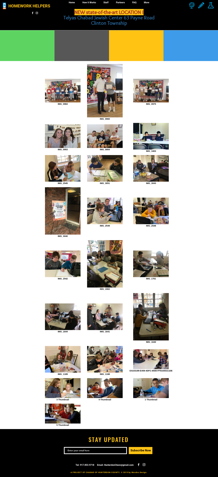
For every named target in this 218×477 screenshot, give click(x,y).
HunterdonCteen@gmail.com (119, 465)
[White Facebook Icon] (32, 13)
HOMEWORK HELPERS (29, 6)
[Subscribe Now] (140, 450)
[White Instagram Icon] (36, 13)
